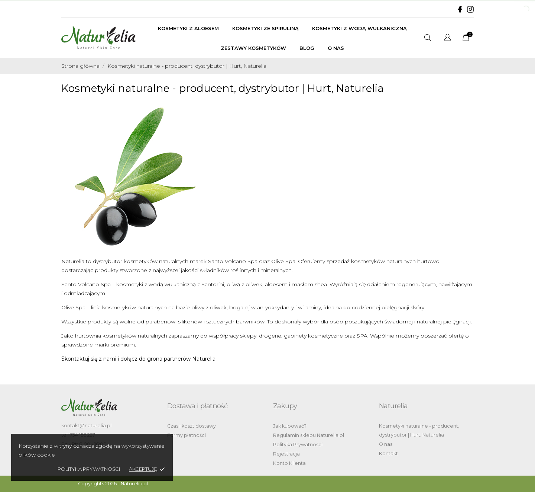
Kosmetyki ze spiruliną (265, 28)
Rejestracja (286, 454)
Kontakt (388, 453)
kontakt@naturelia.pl (86, 425)
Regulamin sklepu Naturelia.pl (308, 435)
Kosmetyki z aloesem (188, 28)
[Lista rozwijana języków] (447, 38)
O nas (336, 48)
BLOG (306, 48)
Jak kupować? (290, 426)
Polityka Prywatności (297, 444)
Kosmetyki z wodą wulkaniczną (359, 28)
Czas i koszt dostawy (191, 426)
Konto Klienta (289, 463)
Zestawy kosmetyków (253, 48)
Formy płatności (186, 435)
